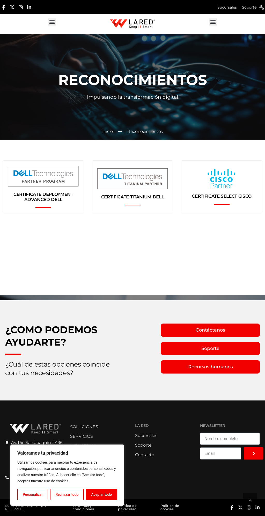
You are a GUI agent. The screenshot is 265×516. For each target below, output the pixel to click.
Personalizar (33, 494)
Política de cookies (169, 507)
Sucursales (227, 7)
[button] (52, 22)
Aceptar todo (101, 494)
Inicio (107, 131)
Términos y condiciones (83, 507)
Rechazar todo (67, 494)
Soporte (249, 7)
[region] (67, 475)
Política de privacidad (127, 507)
